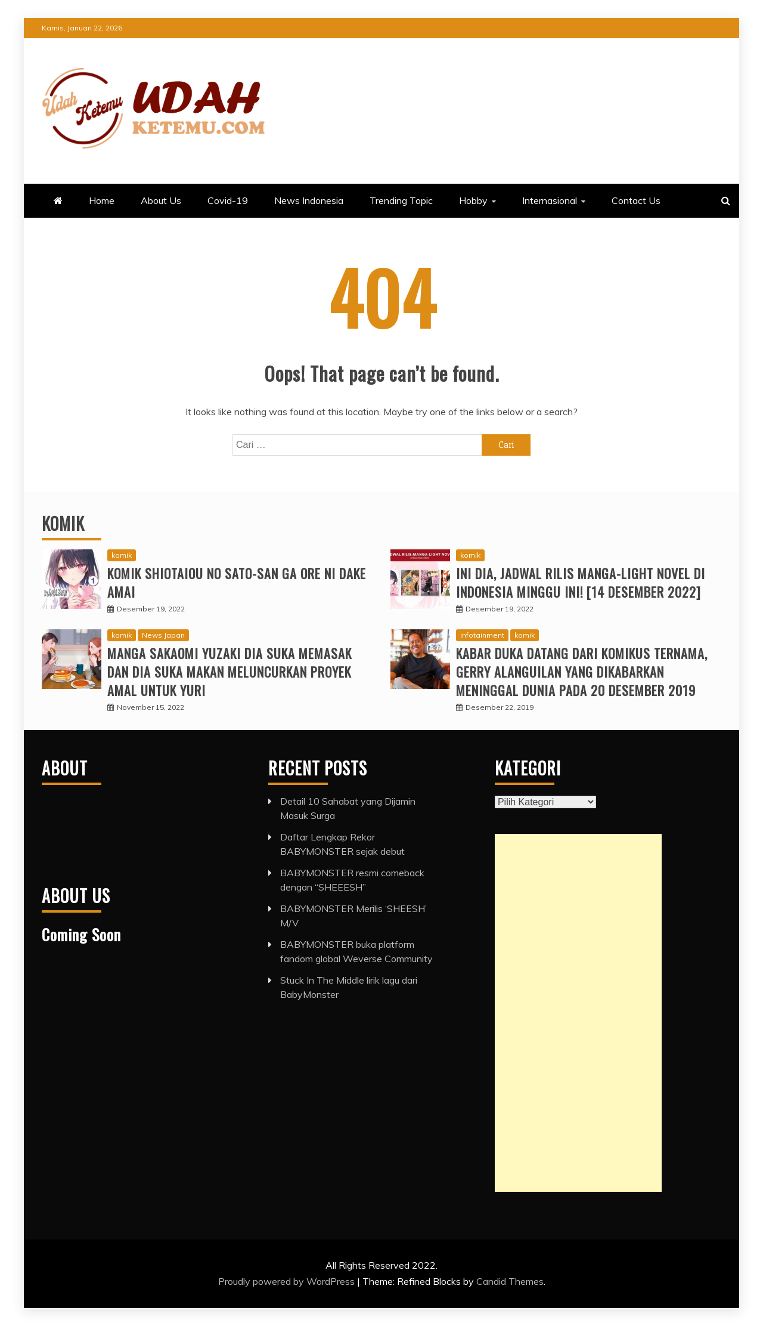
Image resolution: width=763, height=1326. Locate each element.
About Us (161, 200)
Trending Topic (401, 200)
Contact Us (636, 200)
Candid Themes (510, 1281)
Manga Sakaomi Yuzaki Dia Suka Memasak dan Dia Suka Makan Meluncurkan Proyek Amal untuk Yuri (229, 672)
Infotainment (482, 634)
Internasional (549, 200)
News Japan (163, 634)
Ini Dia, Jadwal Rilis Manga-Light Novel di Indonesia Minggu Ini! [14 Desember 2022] (580, 582)
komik (121, 555)
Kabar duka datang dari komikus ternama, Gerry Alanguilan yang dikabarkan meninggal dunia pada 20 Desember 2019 (582, 672)
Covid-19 (227, 200)
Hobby (473, 200)
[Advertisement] (578, 1013)
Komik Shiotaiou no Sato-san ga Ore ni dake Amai (236, 582)
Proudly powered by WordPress (287, 1281)
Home (101, 200)
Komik (63, 523)
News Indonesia (308, 200)
